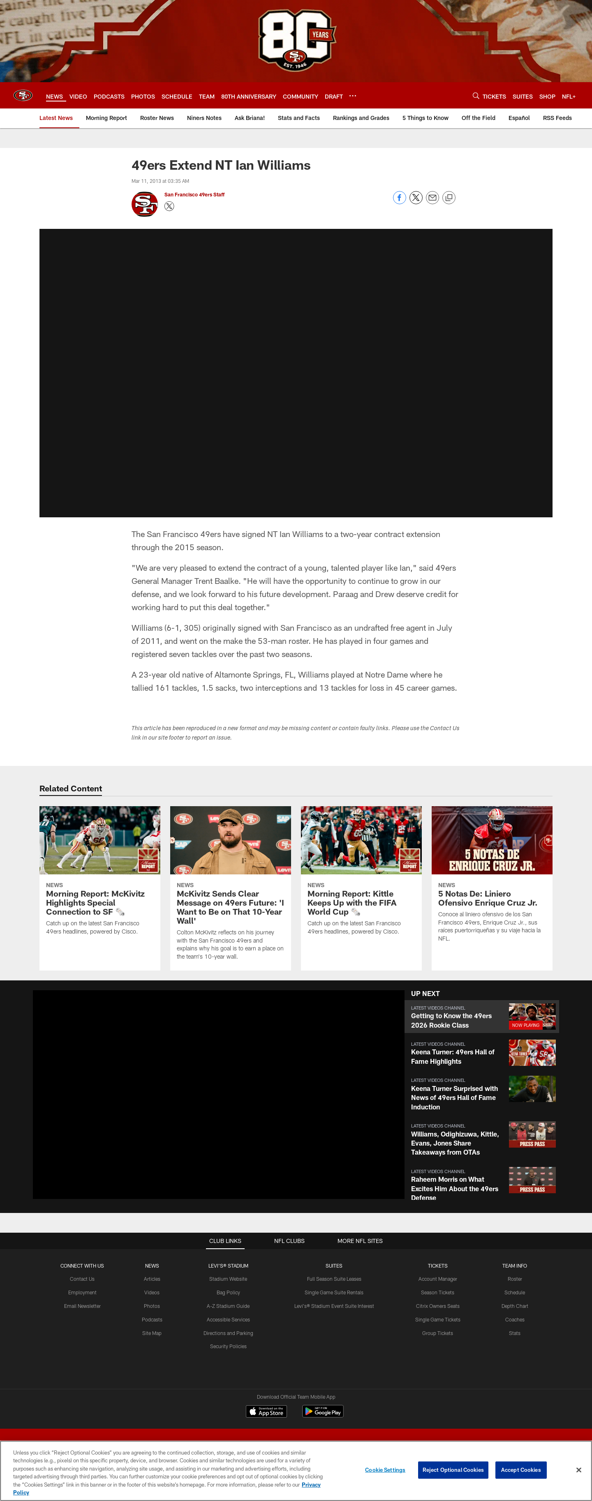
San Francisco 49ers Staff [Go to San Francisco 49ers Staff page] (195, 194)
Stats (514, 1333)
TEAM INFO (514, 1265)
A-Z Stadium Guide (228, 1306)
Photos (152, 1306)
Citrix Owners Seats (438, 1306)
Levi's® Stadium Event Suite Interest (334, 1306)
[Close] (579, 1470)
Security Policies (228, 1346)
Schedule (514, 1292)
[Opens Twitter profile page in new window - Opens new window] (169, 206)
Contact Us (82, 1279)
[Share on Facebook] (399, 201)
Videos (152, 1292)
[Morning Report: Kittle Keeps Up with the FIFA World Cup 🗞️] (361, 875)
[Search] (476, 95)
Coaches (515, 1319)
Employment (82, 1292)
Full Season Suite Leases (334, 1279)
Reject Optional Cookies (453, 1469)
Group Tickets (437, 1333)
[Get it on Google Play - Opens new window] (323, 1415)
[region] (296, 1471)
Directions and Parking (228, 1333)
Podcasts (152, 1319)
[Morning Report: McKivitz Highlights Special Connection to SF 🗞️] (99, 875)
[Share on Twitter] (416, 201)
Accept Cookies (521, 1469)
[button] (482, 1016)
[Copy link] (449, 198)
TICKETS (438, 1265)
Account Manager (438, 1279)
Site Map (152, 1333)
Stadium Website (228, 1279)
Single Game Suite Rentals (334, 1292)
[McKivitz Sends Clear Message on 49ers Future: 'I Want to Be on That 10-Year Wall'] (230, 888)
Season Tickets (437, 1292)
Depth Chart (515, 1306)
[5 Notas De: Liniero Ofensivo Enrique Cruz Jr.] (492, 879)
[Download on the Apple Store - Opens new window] (266, 1412)
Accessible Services (228, 1319)
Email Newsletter (82, 1306)
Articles (152, 1279)
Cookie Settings (385, 1469)
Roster (515, 1279)
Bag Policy (228, 1292)
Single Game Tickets (437, 1319)
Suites (334, 1265)
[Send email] (432, 201)
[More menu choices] (352, 95)
